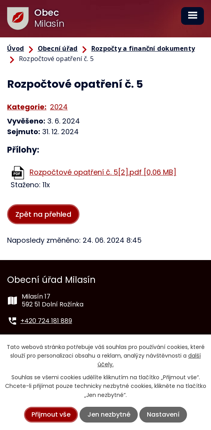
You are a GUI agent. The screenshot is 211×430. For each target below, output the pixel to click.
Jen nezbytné (108, 414)
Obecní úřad (58, 48)
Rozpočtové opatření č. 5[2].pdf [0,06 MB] (103, 172)
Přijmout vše (50, 414)
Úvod (15, 48)
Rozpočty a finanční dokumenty (143, 48)
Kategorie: (26, 107)
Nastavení (163, 414)
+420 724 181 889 (46, 320)
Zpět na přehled (43, 214)
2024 (59, 107)
